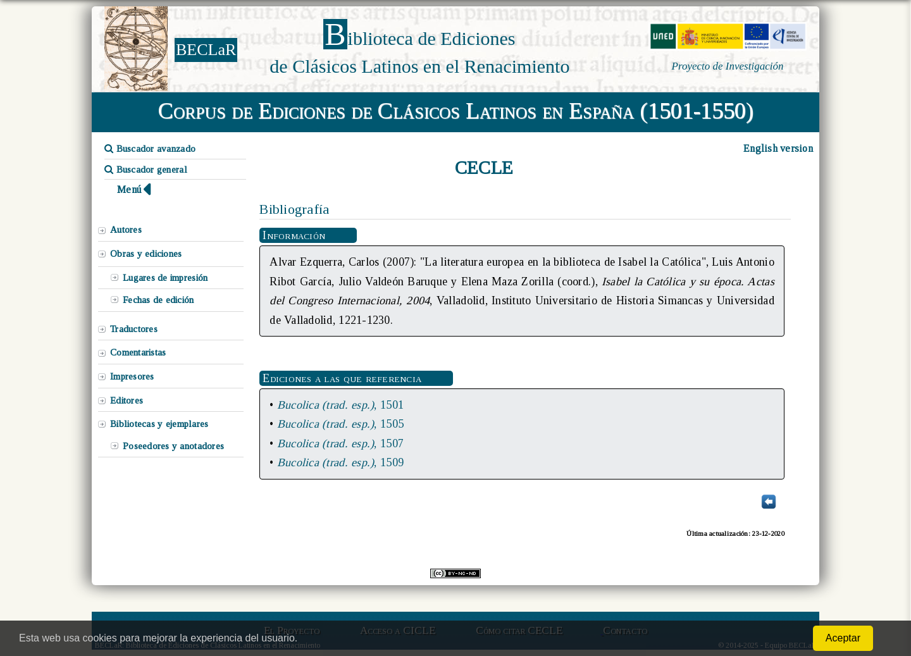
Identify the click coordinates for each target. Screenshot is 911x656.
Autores (126, 230)
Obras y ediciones (146, 254)
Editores (126, 400)
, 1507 (340, 443)
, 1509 (340, 462)
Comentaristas (138, 352)
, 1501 (340, 405)
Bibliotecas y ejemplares (159, 424)
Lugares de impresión (165, 278)
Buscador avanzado (149, 149)
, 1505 (340, 424)
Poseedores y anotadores (173, 446)
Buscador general (145, 169)
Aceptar (843, 638)
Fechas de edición (158, 300)
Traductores (134, 329)
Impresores (132, 376)
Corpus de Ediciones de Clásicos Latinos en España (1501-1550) (455, 110)
